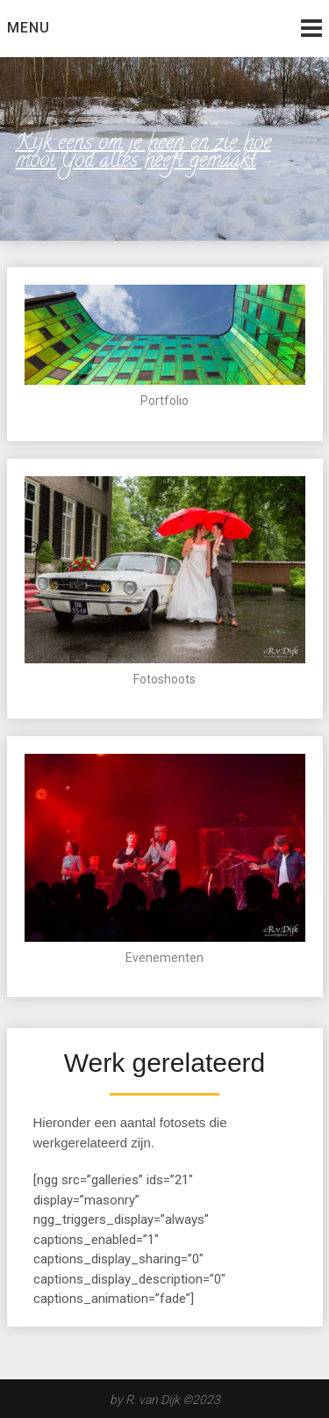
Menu (28, 27)
